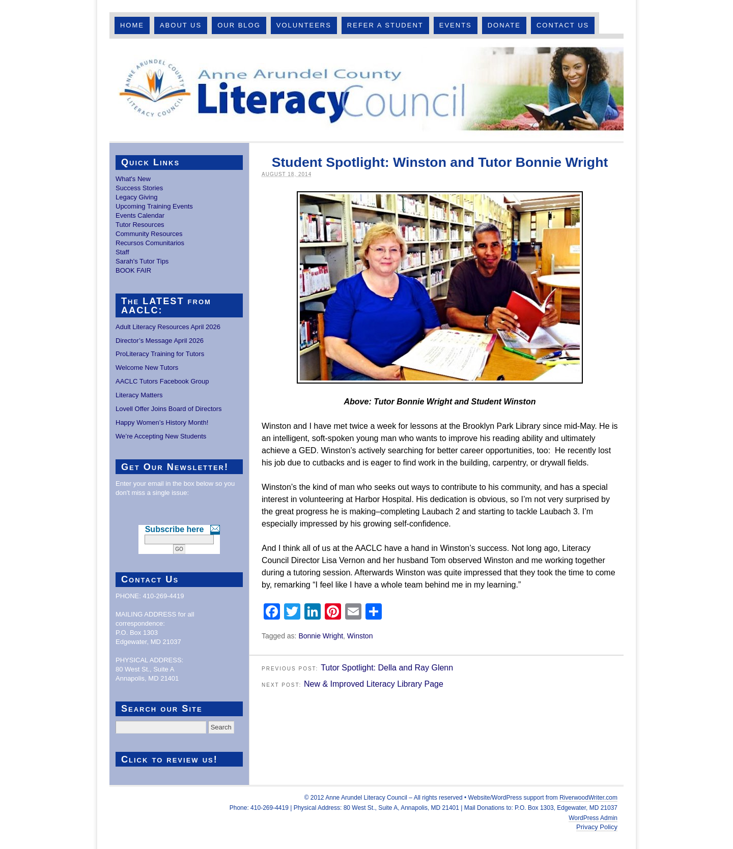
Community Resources (149, 234)
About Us (181, 25)
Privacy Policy (596, 827)
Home (132, 25)
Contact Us (563, 25)
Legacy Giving (136, 197)
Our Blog (239, 25)
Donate (504, 25)
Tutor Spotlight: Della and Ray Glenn (387, 667)
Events (455, 25)
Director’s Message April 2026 (160, 340)
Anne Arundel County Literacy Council (366, 90)
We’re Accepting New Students (161, 436)
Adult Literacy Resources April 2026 (168, 327)
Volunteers (303, 25)
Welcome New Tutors (147, 367)
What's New (133, 179)
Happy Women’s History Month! (162, 422)
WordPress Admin (593, 818)
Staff (122, 252)
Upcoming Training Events (154, 206)
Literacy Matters (139, 395)
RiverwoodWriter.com (588, 797)
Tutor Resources (140, 224)
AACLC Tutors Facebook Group (162, 381)
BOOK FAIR (133, 270)
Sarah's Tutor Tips (142, 261)
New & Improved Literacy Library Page (373, 684)
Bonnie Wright (320, 636)
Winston (360, 636)
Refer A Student (385, 25)
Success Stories (139, 188)
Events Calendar (140, 215)
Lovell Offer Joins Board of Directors (169, 409)
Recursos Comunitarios (150, 243)
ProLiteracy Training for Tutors (160, 354)
